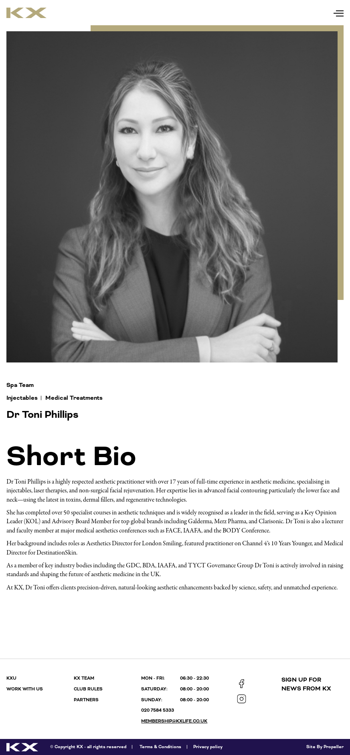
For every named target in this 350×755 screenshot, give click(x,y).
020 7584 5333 (157, 710)
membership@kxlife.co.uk (174, 721)
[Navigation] (339, 11)
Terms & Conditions (160, 747)
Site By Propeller (325, 747)
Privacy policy (208, 747)
